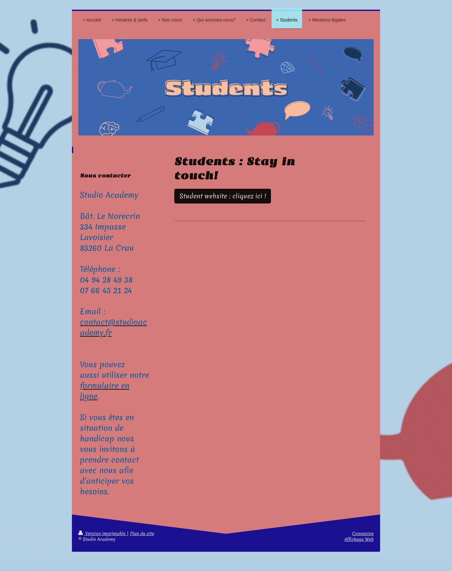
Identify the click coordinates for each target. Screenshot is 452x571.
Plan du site (142, 533)
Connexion (363, 533)
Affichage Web (359, 539)
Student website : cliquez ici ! (222, 196)
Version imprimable (102, 533)
